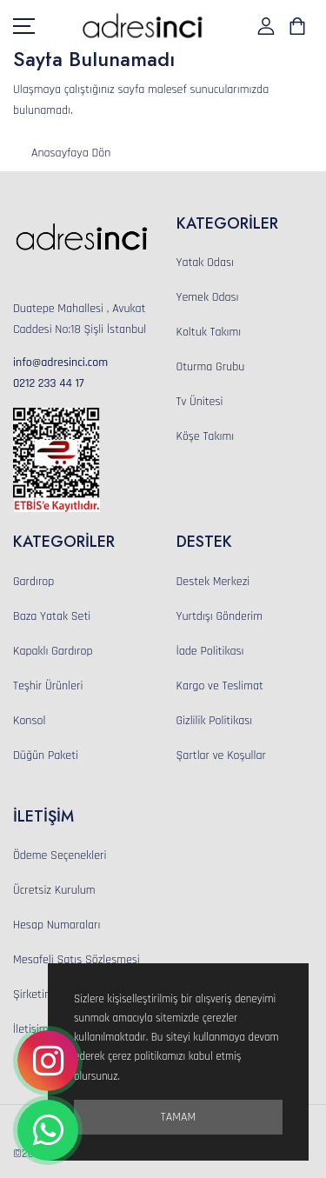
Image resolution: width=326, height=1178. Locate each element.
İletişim (31, 1029)
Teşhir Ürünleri (48, 686)
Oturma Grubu (210, 367)
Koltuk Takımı (209, 332)
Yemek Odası (207, 297)
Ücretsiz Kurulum (54, 890)
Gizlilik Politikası (214, 721)
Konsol (29, 721)
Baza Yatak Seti (51, 616)
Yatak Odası (205, 262)
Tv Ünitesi (199, 401)
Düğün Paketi (45, 755)
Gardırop (33, 581)
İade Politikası (210, 651)
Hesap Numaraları (56, 925)
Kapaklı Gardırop (53, 651)
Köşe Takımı (205, 436)
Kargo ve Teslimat (219, 686)
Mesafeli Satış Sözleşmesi (76, 960)
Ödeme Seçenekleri (59, 855)
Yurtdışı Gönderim (219, 616)
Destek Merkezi (213, 581)
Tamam (178, 1117)
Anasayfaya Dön (70, 153)
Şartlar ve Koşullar (221, 755)
